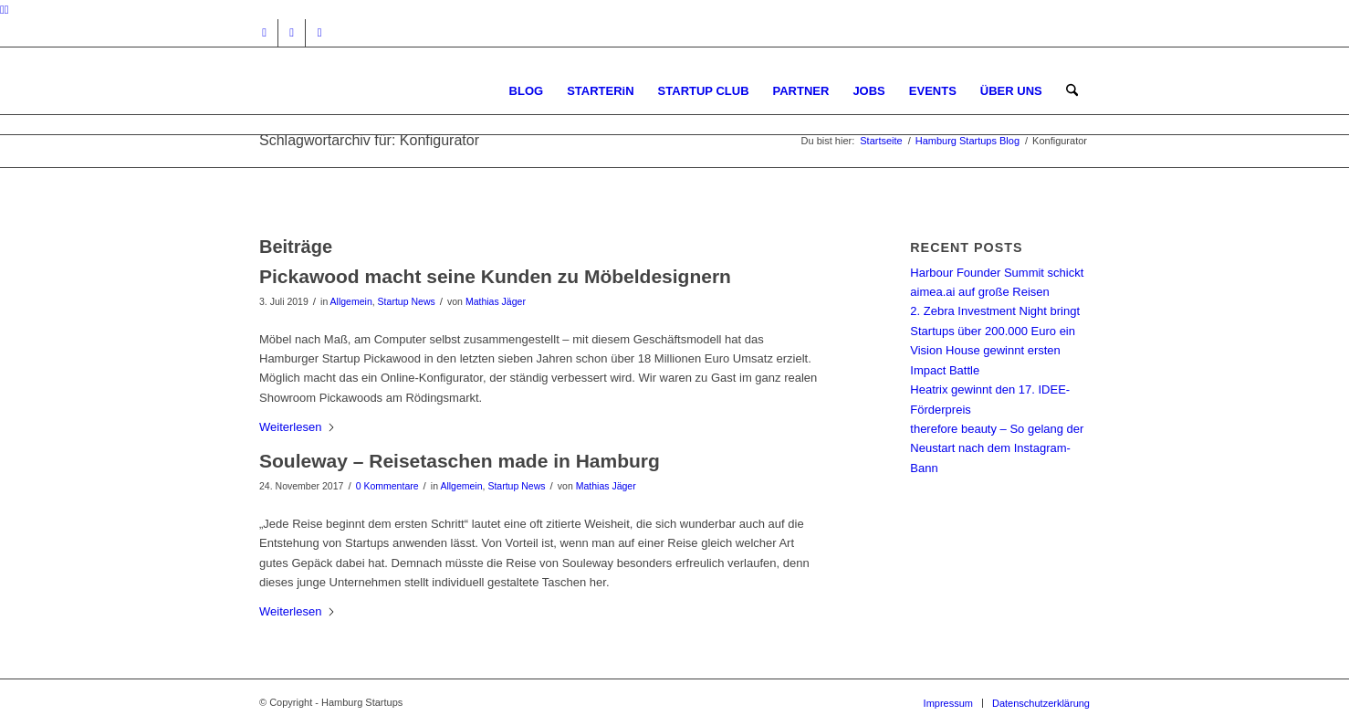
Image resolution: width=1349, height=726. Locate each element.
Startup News (406, 301)
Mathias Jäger (495, 301)
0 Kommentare (387, 485)
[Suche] (1072, 90)
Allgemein (351, 301)
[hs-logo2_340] (396, 90)
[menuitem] (526, 90)
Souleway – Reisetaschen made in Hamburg (459, 460)
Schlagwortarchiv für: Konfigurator (369, 140)
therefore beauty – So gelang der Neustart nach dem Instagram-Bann (996, 448)
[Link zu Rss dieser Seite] (319, 33)
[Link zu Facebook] (291, 33)
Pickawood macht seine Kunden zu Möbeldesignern (495, 276)
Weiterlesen (297, 427)
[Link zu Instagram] (264, 33)
